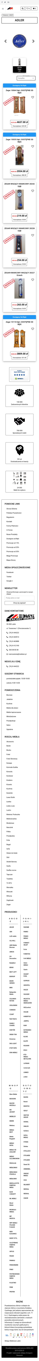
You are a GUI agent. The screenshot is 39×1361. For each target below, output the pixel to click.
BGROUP (12, 976)
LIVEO (25, 1077)
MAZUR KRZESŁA (12, 1104)
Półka (8, 832)
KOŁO (25, 1050)
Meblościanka (11, 819)
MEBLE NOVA (11, 1144)
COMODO (12, 1010)
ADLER (11, 927)
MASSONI (12, 1099)
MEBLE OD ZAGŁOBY (12, 1151)
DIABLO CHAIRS (12, 1024)
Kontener (9, 776)
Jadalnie (9, 699)
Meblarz (12, 1125)
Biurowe (9, 695)
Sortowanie (26, 76)
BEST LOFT (13, 972)
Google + (9, 581)
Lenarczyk (27, 1068)
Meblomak (12, 1163)
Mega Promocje (12, 556)
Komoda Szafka (12, 767)
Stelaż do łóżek (11, 853)
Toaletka (9, 879)
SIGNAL (26, 1122)
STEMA (26, 1142)
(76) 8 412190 (12, 646)
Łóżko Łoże (10, 806)
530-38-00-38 (12, 650)
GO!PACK (26, 980)
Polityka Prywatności (13, 513)
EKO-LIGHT (13, 1043)
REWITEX (26, 1106)
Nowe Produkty (11, 534)
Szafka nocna (11, 870)
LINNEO (26, 1072)
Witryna (9, 896)
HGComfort (27, 1007)
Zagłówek (9, 900)
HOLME (26, 1012)
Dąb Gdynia (13, 1019)
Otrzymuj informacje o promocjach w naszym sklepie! (19, 593)
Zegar (8, 905)
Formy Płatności (12, 526)
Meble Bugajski (12, 1138)
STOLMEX (27, 1160)
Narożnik (9, 827)
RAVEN (26, 1097)
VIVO (25, 1180)
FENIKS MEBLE (26, 937)
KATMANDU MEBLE (27, 1031)
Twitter (8, 577)
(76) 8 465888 (12, 641)
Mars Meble (13, 1094)
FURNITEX (27, 954)
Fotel (8, 754)
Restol (26, 1101)
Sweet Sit (27, 1164)
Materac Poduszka (13, 814)
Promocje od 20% (12, 547)
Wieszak (9, 892)
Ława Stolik (10, 797)
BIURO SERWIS (12, 982)
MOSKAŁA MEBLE (12, 1211)
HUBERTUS (27, 1016)
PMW (11, 1287)
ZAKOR (26, 1198)
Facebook (9, 572)
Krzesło (9, 784)
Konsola (9, 772)
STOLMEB (27, 1155)
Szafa (8, 866)
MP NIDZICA (12, 1217)
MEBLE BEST (11, 1131)
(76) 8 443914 (12, 637)
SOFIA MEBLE (26, 1136)
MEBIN (11, 1121)
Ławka (8, 802)
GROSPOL (27, 985)
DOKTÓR (12, 1030)
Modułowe (10, 823)
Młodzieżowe (11, 716)
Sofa (8, 849)
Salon (8, 725)
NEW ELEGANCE (12, 1233)
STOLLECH (27, 1151)
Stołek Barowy (11, 862)
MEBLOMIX (13, 1179)
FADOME (26, 927)
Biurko (8, 750)
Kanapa (9, 763)
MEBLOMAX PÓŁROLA (13, 1173)
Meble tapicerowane (13, 712)
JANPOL (26, 1021)
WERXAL (26, 1193)
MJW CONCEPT (12, 1193)
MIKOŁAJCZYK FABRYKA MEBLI (13, 1185)
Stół (7, 857)
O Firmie (9, 530)
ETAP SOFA (13, 1048)
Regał (8, 845)
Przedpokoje (10, 721)
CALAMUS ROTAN (12, 1000)
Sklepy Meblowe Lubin (13, 1341)
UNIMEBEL (27, 1169)
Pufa (8, 840)
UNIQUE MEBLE (26, 1174)
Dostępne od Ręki (12, 539)
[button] (5, 41)
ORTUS (11, 1251)
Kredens (9, 780)
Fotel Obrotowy (11, 759)
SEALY (26, 1110)
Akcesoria (10, 742)
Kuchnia (9, 789)
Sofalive (26, 1131)
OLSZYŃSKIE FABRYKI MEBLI (13, 1245)
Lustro (8, 810)
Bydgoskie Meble (12, 993)
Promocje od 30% (12, 551)
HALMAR (26, 994)
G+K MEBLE (27, 958)
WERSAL (26, 1189)
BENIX (11, 967)
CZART (11, 1014)
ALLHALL (12, 941)
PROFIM (12, 1292)
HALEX (26, 990)
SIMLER (26, 1126)
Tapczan (9, 874)
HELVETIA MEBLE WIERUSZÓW (28, 1001)
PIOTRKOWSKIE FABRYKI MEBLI (13, 1276)
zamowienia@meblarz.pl (16, 654)
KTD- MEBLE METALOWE (27, 1057)
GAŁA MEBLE (26, 964)
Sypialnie (9, 729)
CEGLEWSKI (13, 1005)
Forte (25, 949)
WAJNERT (27, 1184)
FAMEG (26, 931)
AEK (10, 931)
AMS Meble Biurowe (13, 946)
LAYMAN (26, 1063)
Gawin (25, 969)
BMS (11, 987)
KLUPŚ (26, 1041)
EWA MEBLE (13, 1052)
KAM (25, 1025)
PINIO (11, 1269)
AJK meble (12, 936)
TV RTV (9, 883)
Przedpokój (10, 836)
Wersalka (9, 887)
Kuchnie (9, 704)
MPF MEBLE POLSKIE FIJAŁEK (13, 1225)
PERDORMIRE (13, 1265)
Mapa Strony (11, 560)
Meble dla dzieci (12, 708)
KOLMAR (26, 1045)
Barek (8, 746)
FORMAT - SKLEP (27, 944)
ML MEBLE (12, 1198)
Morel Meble (11, 1204)
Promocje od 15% (12, 543)
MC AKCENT (12, 1111)
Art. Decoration (12, 957)
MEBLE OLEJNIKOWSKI (13, 1157)
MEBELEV (12, 1116)
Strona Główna (11, 509)
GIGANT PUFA (26, 975)
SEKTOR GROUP (26, 1116)
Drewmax (12, 1039)
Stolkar (26, 1146)
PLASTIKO (12, 1283)
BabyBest (12, 963)
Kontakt (9, 522)
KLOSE (26, 1036)
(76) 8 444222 (12, 633)
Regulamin (10, 517)
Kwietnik (9, 793)
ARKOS (11, 952)
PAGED (11, 1256)
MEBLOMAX (13, 1167)
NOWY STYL (13, 1238)
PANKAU (12, 1260)
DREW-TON (13, 1034)
